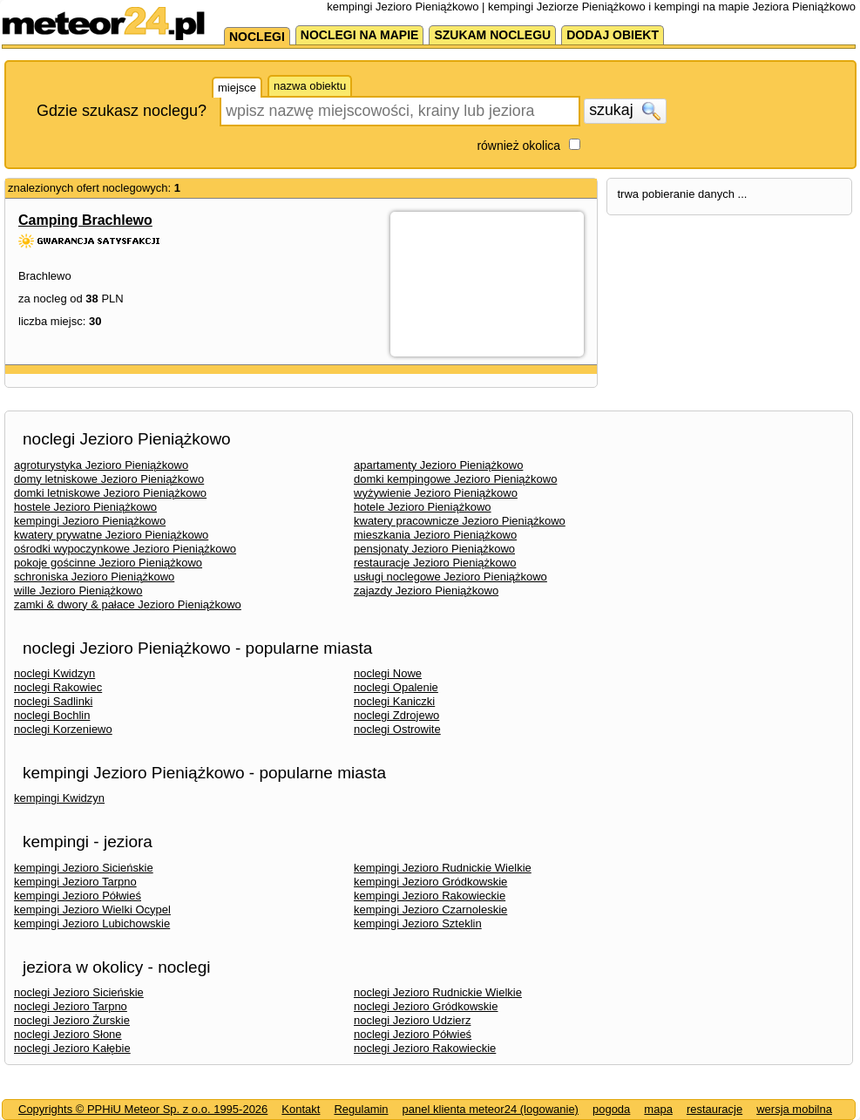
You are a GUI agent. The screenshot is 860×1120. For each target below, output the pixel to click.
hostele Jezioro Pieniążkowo (85, 506)
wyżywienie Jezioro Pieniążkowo (436, 492)
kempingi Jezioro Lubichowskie (92, 923)
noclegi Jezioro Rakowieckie (425, 1048)
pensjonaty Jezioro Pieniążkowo (434, 548)
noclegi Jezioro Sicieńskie (79, 992)
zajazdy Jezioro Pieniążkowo (426, 590)
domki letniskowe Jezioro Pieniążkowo (110, 492)
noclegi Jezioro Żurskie (72, 1020)
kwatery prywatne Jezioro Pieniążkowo (111, 534)
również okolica (518, 146)
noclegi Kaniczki (394, 701)
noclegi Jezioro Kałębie (72, 1048)
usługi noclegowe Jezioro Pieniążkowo (450, 576)
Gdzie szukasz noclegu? (122, 110)
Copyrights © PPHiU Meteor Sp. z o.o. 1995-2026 (142, 1109)
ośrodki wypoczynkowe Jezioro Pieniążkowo (125, 548)
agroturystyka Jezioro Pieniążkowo (101, 465)
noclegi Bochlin (52, 715)
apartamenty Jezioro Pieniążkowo (438, 465)
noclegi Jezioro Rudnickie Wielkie (438, 992)
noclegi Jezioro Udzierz (412, 1020)
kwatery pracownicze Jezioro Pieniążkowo (459, 520)
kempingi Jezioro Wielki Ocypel (92, 909)
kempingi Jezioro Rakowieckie (429, 895)
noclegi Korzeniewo (63, 729)
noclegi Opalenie (396, 687)
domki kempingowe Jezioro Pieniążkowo (455, 478)
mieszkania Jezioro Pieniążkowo (435, 534)
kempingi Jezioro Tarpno (75, 881)
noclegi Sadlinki (53, 701)
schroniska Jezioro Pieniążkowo (94, 576)
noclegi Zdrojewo (396, 715)
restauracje (714, 1109)
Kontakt (300, 1109)
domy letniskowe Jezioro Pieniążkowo (109, 478)
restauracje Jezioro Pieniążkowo (435, 562)
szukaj (624, 110)
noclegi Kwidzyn (54, 673)
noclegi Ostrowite (397, 729)
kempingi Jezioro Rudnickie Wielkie (443, 867)
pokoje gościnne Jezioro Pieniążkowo (108, 562)
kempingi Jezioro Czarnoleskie (430, 909)
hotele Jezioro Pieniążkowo (422, 506)
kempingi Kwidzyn (59, 797)
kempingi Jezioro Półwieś (77, 895)
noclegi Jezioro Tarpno (70, 1006)
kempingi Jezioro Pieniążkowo (90, 520)
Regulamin (361, 1109)
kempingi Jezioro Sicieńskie (83, 867)
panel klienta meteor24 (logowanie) (491, 1109)
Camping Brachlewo (85, 220)
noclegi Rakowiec (58, 687)
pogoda (611, 1109)
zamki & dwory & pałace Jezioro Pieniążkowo (127, 604)
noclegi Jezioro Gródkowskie (426, 1006)
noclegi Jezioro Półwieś (412, 1034)
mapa (658, 1109)
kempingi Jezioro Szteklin (418, 923)
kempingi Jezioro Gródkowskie (430, 881)
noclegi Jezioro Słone (68, 1034)
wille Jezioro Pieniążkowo (78, 590)
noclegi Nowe (388, 673)
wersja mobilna (794, 1109)
